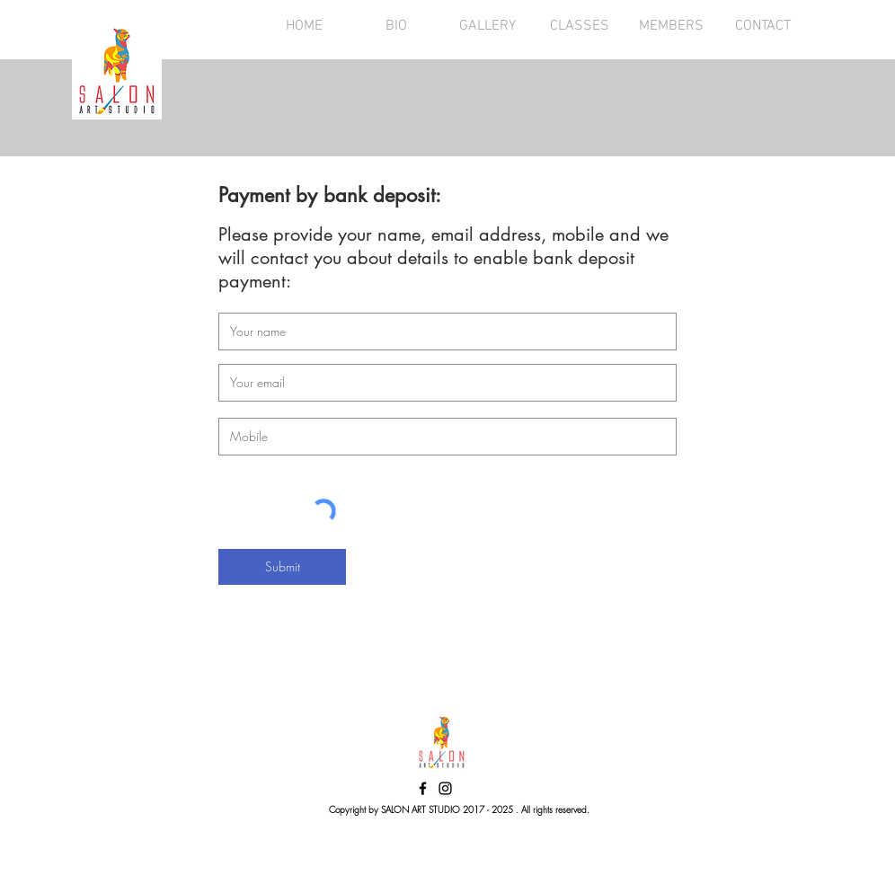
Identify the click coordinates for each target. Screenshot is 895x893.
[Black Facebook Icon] (422, 788)
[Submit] (282, 567)
